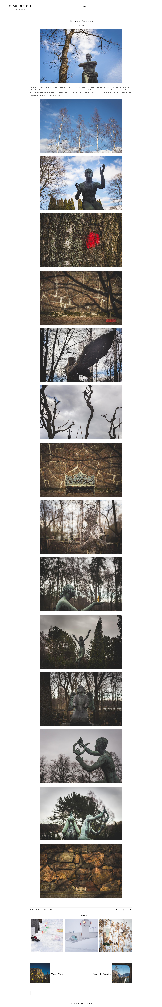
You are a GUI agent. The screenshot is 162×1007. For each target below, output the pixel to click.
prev (32, 935)
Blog (76, 6)
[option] (47, 935)
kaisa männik (20, 5)
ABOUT (86, 6)
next (130, 935)
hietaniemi (52, 909)
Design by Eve (88, 1003)
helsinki (43, 909)
